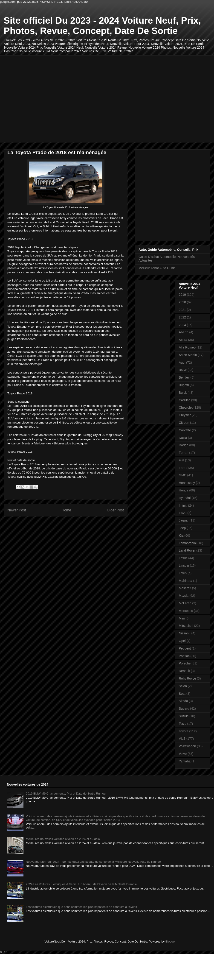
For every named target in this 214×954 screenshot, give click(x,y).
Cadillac (184, 400)
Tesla (182, 723)
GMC (182, 475)
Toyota (183, 731)
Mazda (183, 595)
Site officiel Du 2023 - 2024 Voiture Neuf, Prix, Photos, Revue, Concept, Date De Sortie (102, 25)
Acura (183, 340)
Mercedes (186, 611)
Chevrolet (186, 407)
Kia (181, 535)
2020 (182, 302)
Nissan (184, 633)
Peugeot (185, 648)
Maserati (185, 588)
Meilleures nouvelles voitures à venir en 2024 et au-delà (63, 839)
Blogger (170, 941)
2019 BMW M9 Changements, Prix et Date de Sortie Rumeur (66, 793)
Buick (183, 392)
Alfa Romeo (187, 347)
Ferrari (183, 453)
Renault (184, 671)
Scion (183, 686)
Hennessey (187, 483)
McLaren (185, 603)
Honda (183, 490)
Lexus (183, 558)
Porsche (185, 663)
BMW (183, 370)
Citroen (184, 422)
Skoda (183, 701)
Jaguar (184, 520)
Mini (182, 618)
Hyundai (185, 498)
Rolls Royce (187, 678)
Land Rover (187, 550)
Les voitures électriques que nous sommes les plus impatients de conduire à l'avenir (81, 907)
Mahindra (185, 581)
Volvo (183, 754)
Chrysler (185, 415)
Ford (182, 468)
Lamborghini (188, 543)
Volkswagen (187, 746)
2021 (182, 310)
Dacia (183, 438)
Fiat (181, 460)
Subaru (184, 708)
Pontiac (184, 656)
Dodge (183, 445)
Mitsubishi (186, 626)
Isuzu (182, 513)
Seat (182, 693)
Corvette (185, 430)
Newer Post (16, 510)
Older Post (115, 510)
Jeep (182, 528)
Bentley (184, 377)
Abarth (183, 332)
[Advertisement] (43, 98)
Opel (182, 641)
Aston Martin (188, 355)
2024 (182, 325)
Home (66, 510)
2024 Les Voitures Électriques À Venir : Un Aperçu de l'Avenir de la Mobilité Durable (81, 884)
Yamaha (185, 761)
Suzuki (183, 716)
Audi (182, 362)
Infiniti (183, 505)
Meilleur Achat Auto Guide (157, 268)
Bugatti (184, 385)
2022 (182, 317)
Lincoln (184, 565)
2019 (182, 294)
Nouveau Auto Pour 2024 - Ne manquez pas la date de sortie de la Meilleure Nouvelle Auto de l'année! (94, 861)
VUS (182, 738)
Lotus (183, 573)
